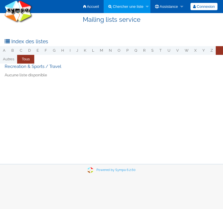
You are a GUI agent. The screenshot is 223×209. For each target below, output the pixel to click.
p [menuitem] (127, 50)
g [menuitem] (54, 50)
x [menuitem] (195, 50)
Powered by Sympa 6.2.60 (116, 170)
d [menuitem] (29, 50)
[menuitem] (91, 6)
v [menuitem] (177, 50)
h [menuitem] (62, 50)
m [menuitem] (101, 50)
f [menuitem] (46, 50)
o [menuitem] (119, 50)
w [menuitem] (186, 50)
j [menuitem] (77, 50)
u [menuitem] (169, 50)
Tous (26, 59)
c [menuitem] (21, 50)
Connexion (204, 6)
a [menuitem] (4, 50)
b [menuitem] (12, 50)
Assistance (166, 6)
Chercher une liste (125, 6)
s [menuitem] (152, 50)
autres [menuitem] (8, 59)
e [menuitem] (38, 50)
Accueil (91, 6)
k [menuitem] (85, 50)
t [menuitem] (160, 50)
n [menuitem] (110, 50)
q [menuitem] (135, 50)
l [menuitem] (93, 50)
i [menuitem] (70, 50)
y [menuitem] (203, 50)
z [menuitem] (212, 50)
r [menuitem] (144, 50)
